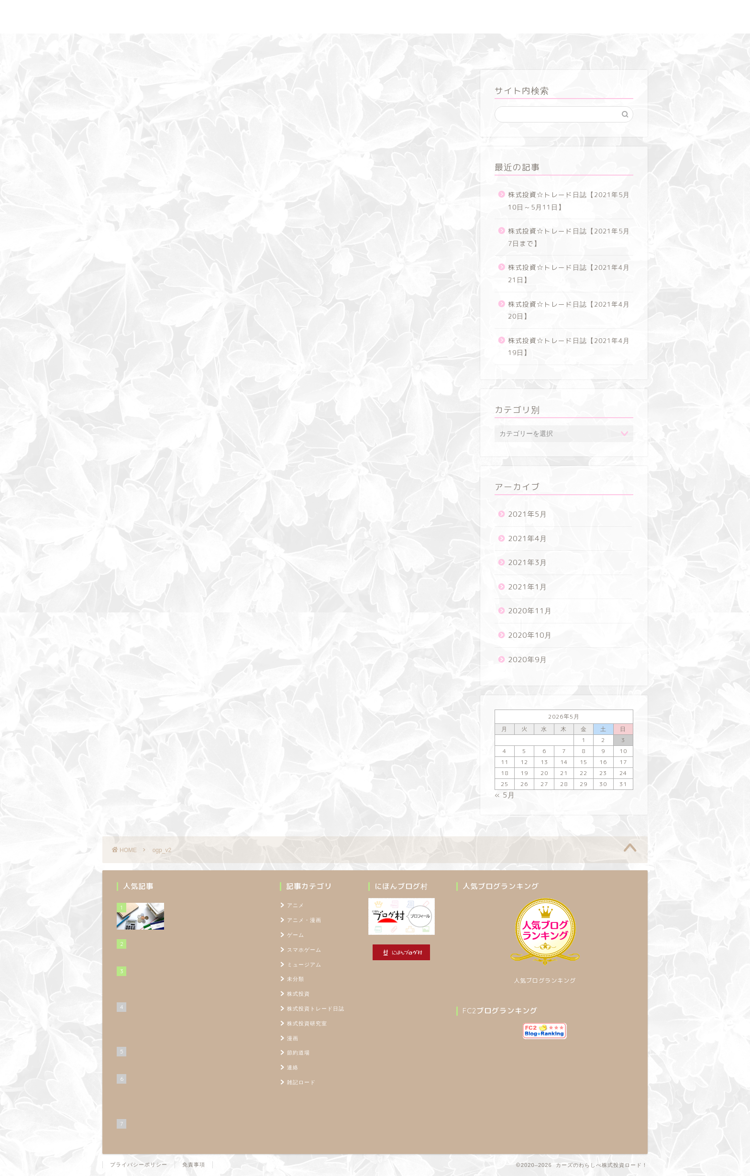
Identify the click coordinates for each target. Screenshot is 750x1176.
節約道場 (367, 45)
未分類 (295, 979)
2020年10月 (530, 635)
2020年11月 (530, 611)
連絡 (292, 1067)
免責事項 (193, 1164)
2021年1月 (527, 587)
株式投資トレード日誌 (231, 45)
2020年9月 (527, 660)
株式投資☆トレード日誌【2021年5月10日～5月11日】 (569, 200)
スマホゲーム (304, 950)
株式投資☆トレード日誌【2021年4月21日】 (569, 273)
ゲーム (295, 935)
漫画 (292, 1038)
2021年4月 (527, 538)
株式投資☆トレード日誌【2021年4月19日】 (569, 346)
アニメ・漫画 (304, 920)
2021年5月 (527, 514)
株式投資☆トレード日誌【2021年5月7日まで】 (569, 237)
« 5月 (505, 795)
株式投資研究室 (308, 45)
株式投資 (298, 994)
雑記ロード (419, 45)
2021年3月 (527, 562)
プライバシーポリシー (138, 1164)
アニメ (295, 905)
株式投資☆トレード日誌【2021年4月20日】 (569, 310)
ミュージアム (304, 964)
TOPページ (535, 45)
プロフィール (477, 45)
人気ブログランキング (545, 980)
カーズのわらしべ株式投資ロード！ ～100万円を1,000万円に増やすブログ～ (375, 17)
